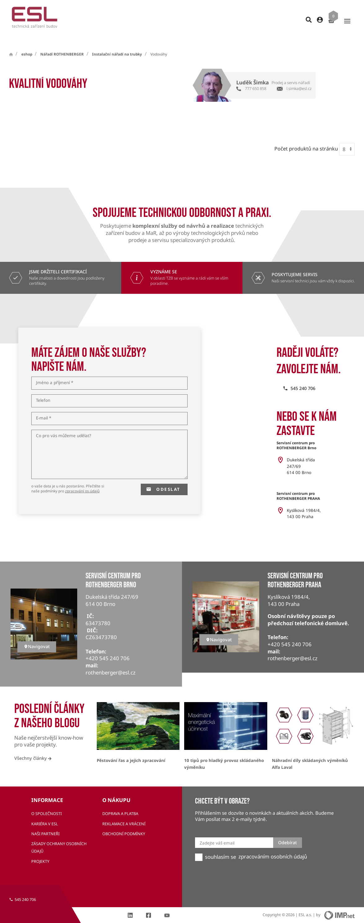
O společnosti (46, 802)
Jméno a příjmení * (54, 371)
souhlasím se (220, 845)
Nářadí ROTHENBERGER (62, 43)
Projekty (40, 850)
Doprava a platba (120, 802)
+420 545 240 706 (108, 647)
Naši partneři (45, 822)
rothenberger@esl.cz (110, 661)
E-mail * (43, 407)
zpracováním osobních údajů (272, 845)
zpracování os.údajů (82, 479)
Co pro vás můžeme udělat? (63, 424)
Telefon (43, 389)
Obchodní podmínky (123, 822)
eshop (26, 43)
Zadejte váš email (217, 832)
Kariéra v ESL (44, 812)
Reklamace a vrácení (123, 812)
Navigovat (37, 635)
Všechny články (32, 747)
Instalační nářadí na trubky (117, 43)
